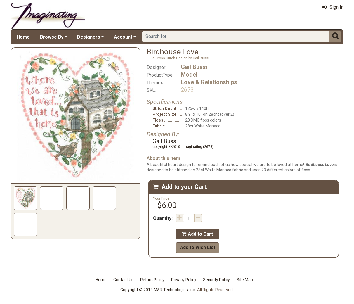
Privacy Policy (183, 279)
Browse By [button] (51, 37)
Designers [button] (88, 37)
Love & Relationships (209, 82)
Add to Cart (197, 234)
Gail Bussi (194, 66)
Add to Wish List (197, 247)
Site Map (245, 279)
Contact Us (123, 279)
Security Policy (216, 279)
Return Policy (152, 279)
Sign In (332, 7)
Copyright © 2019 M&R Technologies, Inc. (158, 289)
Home (23, 37)
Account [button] (123, 37)
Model (189, 74)
